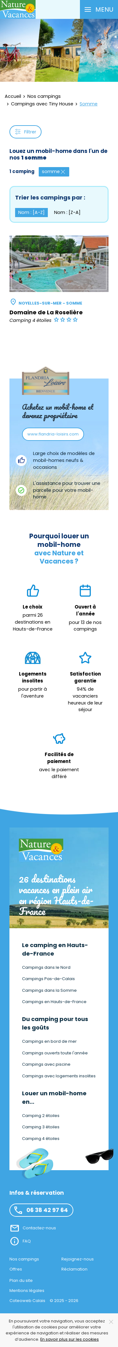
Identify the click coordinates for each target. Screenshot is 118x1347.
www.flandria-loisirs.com (53, 434)
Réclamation (74, 1269)
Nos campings (24, 1259)
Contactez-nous (39, 1228)
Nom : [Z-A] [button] (67, 212)
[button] (99, 9)
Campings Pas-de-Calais (48, 978)
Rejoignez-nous (77, 1259)
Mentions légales (26, 1290)
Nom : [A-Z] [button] (31, 212)
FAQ (27, 1241)
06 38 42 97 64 (40, 1210)
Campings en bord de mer (49, 1041)
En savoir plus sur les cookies (69, 1339)
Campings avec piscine (46, 1064)
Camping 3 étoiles (40, 1127)
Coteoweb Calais (27, 1300)
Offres (15, 1269)
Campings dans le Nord (46, 967)
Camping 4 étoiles (40, 1138)
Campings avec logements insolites (59, 1076)
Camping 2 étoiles (40, 1115)
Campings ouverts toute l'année (55, 1053)
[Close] (111, 1322)
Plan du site (21, 1280)
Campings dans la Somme (49, 990)
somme (54, 171)
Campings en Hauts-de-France (54, 1001)
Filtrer (25, 132)
